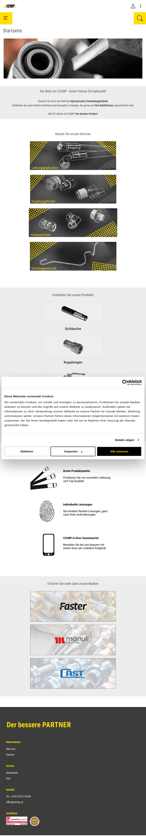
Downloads (12, 772)
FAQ (8, 778)
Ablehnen (26, 451)
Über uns (10, 748)
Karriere (10, 754)
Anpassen (73, 451)
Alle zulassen (119, 451)
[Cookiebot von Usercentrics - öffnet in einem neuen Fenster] (125, 382)
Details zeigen (124, 440)
